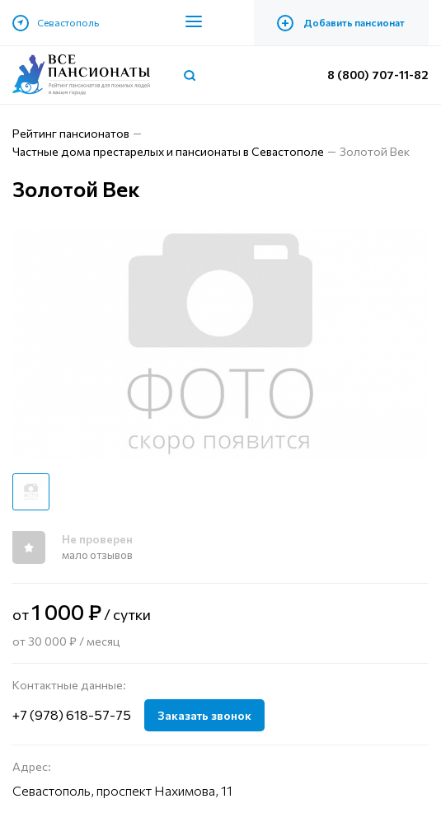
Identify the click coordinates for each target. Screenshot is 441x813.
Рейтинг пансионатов (70, 133)
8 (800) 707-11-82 (378, 75)
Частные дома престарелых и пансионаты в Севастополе (168, 151)
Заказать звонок (204, 715)
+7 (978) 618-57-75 (71, 714)
